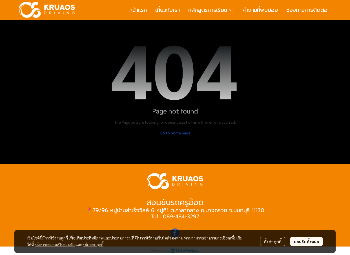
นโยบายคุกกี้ (93, 244)
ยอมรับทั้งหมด (306, 241)
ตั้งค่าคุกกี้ (273, 241)
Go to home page (175, 132)
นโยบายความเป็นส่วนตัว (55, 244)
